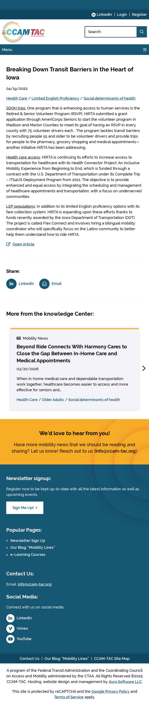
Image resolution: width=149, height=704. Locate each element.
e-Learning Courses (27, 554)
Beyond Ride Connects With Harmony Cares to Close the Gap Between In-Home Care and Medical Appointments (72, 354)
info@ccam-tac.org (115, 451)
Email (56, 283)
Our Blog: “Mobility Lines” (32, 547)
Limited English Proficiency (55, 98)
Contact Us (29, 658)
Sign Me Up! (23, 507)
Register (139, 14)
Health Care (16, 98)
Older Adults (53, 399)
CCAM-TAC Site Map (111, 658)
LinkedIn (104, 14)
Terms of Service (69, 697)
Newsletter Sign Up (27, 540)
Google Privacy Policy (110, 691)
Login (122, 14)
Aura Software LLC (125, 681)
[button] (144, 368)
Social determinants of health (110, 98)
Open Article (23, 244)
